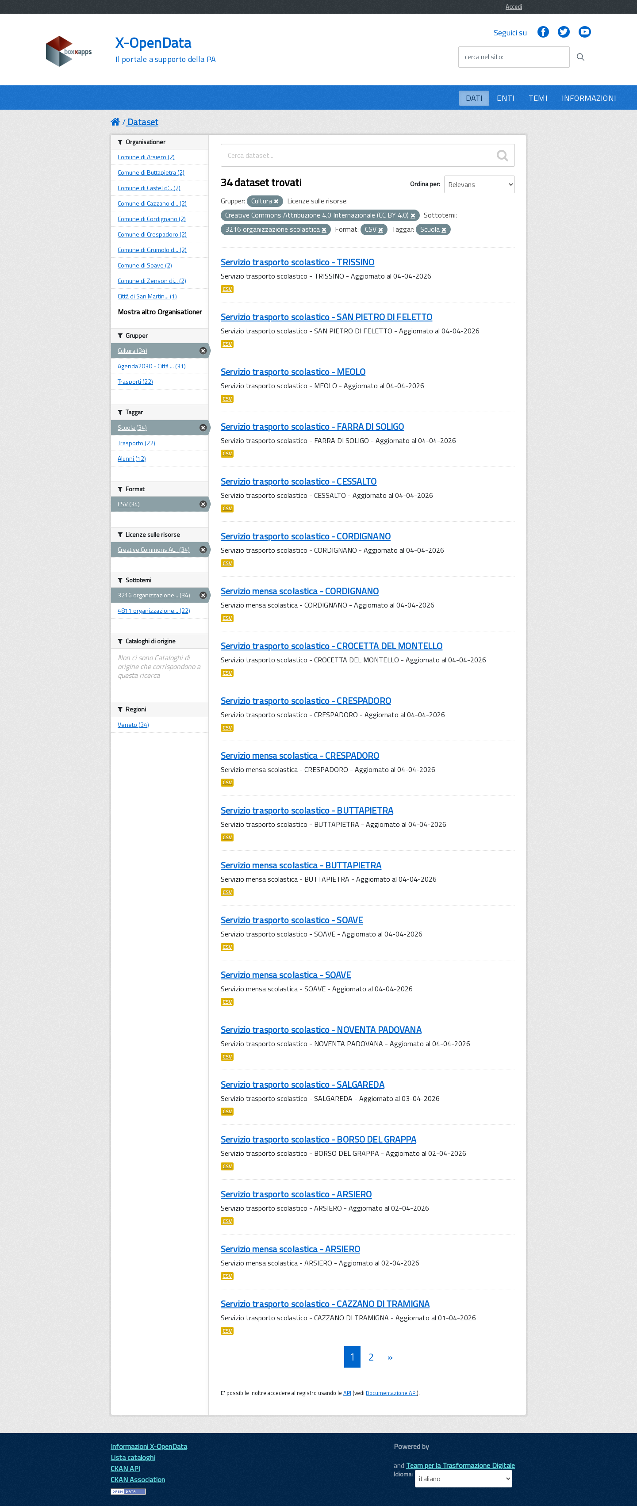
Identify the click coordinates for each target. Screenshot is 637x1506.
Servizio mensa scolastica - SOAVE (286, 975)
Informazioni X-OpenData (149, 1446)
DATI (474, 98)
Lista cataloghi (133, 1457)
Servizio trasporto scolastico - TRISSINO (298, 262)
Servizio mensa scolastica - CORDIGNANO (300, 591)
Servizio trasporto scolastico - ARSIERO (296, 1194)
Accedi (514, 6)
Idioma (402, 1474)
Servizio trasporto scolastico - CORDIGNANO (306, 536)
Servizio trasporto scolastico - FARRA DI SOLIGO (312, 426)
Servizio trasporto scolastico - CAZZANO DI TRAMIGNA (325, 1304)
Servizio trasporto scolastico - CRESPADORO (306, 700)
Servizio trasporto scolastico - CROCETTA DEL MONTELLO (331, 646)
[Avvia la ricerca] (580, 57)
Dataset (142, 122)
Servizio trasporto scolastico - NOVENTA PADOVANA (321, 1029)
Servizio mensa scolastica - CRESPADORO (300, 755)
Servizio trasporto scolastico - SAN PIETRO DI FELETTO (326, 317)
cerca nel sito (483, 57)
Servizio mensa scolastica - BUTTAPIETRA (301, 865)
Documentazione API (391, 1392)
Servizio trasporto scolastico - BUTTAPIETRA (307, 810)
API (347, 1392)
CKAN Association (138, 1479)
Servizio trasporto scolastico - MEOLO (293, 371)
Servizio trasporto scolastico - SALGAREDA (302, 1084)
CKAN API (125, 1468)
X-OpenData (165, 49)
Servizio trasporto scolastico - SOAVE (292, 920)
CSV (227, 289)
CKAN (409, 1456)
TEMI (538, 98)
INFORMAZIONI (589, 98)
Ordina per (424, 183)
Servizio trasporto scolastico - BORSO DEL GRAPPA (318, 1139)
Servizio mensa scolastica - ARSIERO (290, 1249)
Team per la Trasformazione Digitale (460, 1465)
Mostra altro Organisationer (160, 311)
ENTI (505, 98)
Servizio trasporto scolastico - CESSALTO (299, 481)
